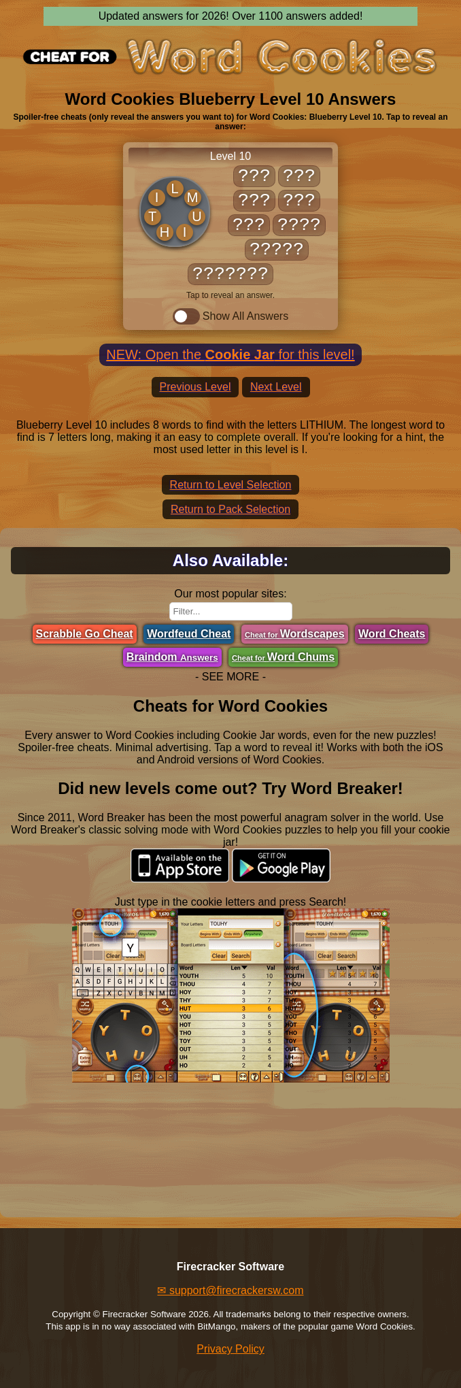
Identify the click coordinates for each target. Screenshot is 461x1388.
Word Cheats (391, 634)
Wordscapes (295, 634)
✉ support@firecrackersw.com (230, 1290)
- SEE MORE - (230, 676)
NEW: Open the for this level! (230, 354)
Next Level (276, 387)
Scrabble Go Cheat (84, 634)
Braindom (172, 657)
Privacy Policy (230, 1349)
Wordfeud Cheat (188, 634)
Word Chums (283, 657)
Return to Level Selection (231, 485)
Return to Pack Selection (230, 509)
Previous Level (195, 387)
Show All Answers (230, 316)
